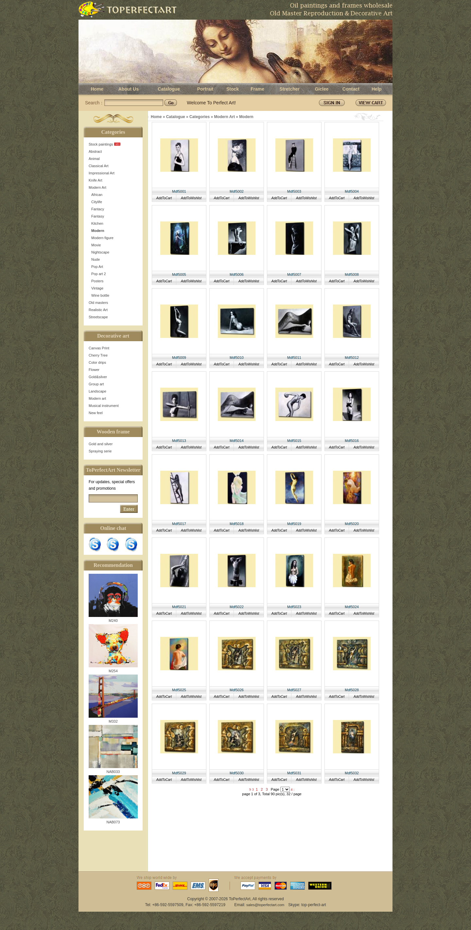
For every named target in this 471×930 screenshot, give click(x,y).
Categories (199, 116)
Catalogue (169, 89)
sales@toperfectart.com (265, 905)
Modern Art (97, 187)
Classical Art (99, 166)
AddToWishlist (191, 198)
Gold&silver (98, 377)
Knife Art (95, 180)
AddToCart (164, 198)
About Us (128, 89)
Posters (97, 281)
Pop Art (97, 267)
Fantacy (97, 209)
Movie (96, 245)
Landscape (97, 391)
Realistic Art (98, 310)
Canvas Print (99, 348)
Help (376, 89)
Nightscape (100, 252)
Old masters (98, 303)
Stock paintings (104, 144)
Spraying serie (100, 451)
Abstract (95, 151)
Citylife (96, 202)
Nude (95, 259)
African (96, 195)
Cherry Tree (98, 355)
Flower (94, 370)
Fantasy (97, 216)
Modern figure (102, 238)
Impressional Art (101, 173)
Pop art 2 (98, 274)
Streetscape (98, 317)
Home (97, 89)
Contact (350, 89)
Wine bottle (100, 295)
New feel (96, 413)
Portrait (205, 89)
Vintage (97, 288)
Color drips (97, 362)
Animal (94, 159)
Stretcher (290, 89)
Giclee (321, 89)
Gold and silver (101, 444)
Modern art (97, 398)
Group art (96, 384)
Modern (97, 231)
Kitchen (97, 223)
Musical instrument (104, 406)
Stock (232, 89)
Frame (257, 89)
